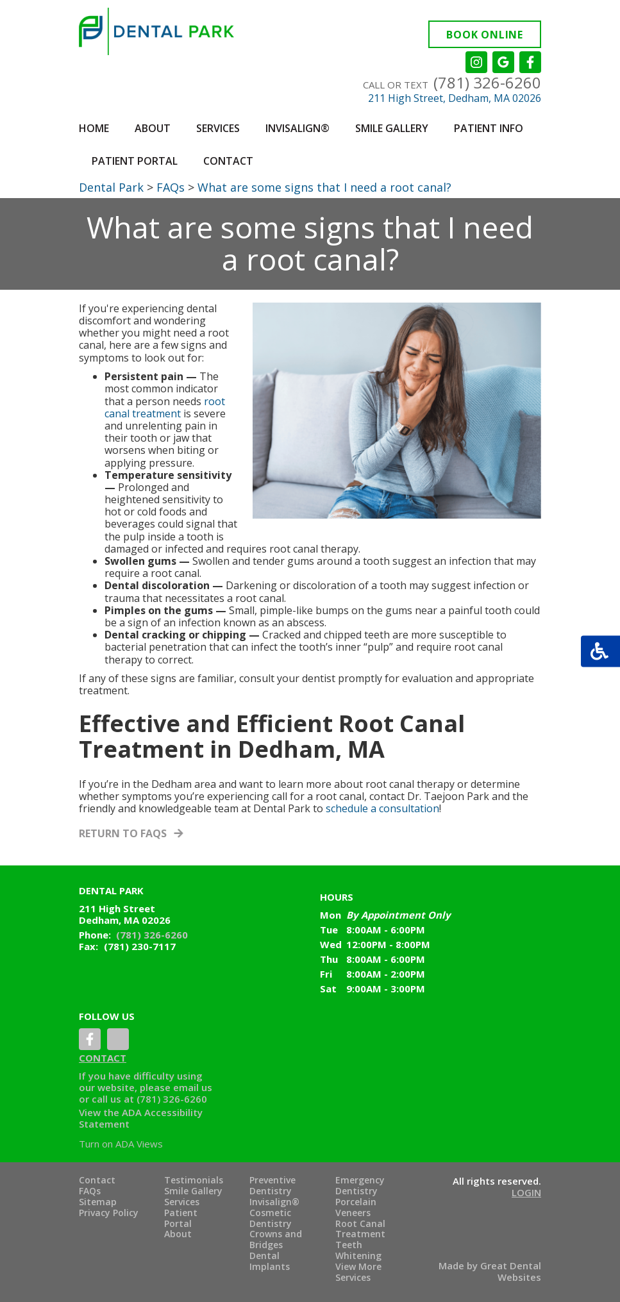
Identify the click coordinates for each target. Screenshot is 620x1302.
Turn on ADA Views (121, 1143)
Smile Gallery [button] (391, 128)
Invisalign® (297, 128)
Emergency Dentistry (360, 1186)
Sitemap (98, 1202)
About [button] (153, 128)
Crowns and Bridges (275, 1240)
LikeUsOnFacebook (90, 1039)
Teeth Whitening (358, 1251)
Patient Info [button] (488, 128)
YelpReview (118, 1039)
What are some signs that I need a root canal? (324, 187)
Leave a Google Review (503, 62)
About (178, 1234)
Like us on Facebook (530, 62)
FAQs (170, 187)
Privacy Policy (108, 1213)
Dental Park (111, 187)
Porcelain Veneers (355, 1208)
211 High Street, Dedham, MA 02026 (454, 98)
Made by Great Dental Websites (490, 1271)
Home (94, 128)
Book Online (484, 35)
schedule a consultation (382, 808)
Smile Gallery (193, 1191)
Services (181, 1202)
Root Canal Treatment (360, 1229)
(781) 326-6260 (487, 82)
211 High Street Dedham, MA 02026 (125, 914)
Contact (228, 161)
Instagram (476, 62)
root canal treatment (165, 407)
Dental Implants (269, 1262)
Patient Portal (135, 161)
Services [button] (218, 128)
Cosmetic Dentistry (270, 1219)
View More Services (358, 1272)
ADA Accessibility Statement (141, 1118)
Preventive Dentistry (272, 1186)
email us (192, 1087)
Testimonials (193, 1180)
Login (526, 1192)
